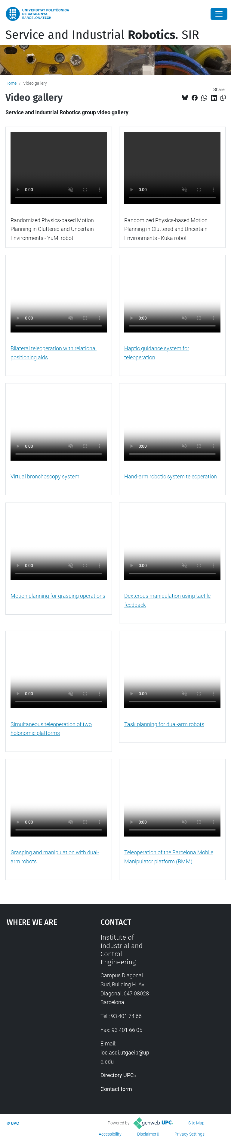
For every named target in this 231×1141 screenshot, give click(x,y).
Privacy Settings (189, 1134)
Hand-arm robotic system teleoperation (170, 476)
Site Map (196, 1123)
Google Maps (41, 978)
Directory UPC (117, 1075)
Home (11, 83)
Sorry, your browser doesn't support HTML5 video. (59, 168)
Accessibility (110, 1134)
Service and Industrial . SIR (102, 35)
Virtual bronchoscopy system (45, 476)
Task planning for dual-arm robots (164, 724)
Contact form (116, 1089)
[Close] (219, 14)
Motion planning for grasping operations (58, 596)
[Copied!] (223, 97)
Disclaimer (146, 1134)
